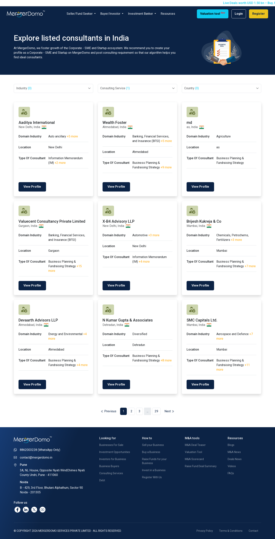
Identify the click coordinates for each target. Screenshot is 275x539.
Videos (232, 466)
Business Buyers (109, 466)
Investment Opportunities (114, 452)
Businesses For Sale (111, 444)
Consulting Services (111, 473)
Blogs (231, 444)
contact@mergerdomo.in (36, 457)
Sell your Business (153, 444)
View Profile (32, 186)
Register (258, 13)
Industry (24, 88)
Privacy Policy (205, 530)
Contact (253, 530)
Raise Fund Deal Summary (201, 466)
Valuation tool (212, 13)
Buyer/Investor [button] (110, 13)
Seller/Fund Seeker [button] (80, 13)
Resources (168, 13)
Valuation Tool (193, 452)
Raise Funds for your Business (154, 461)
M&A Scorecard (194, 459)
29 (156, 411)
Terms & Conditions (231, 530)
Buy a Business (151, 452)
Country (191, 88)
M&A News (234, 452)
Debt (102, 480)
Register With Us (152, 477)
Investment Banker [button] (141, 13)
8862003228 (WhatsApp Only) (40, 450)
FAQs (231, 473)
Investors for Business (112, 459)
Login (239, 13)
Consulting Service (115, 88)
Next (169, 411)
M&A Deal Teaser (195, 444)
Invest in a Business (154, 470)
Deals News (235, 459)
